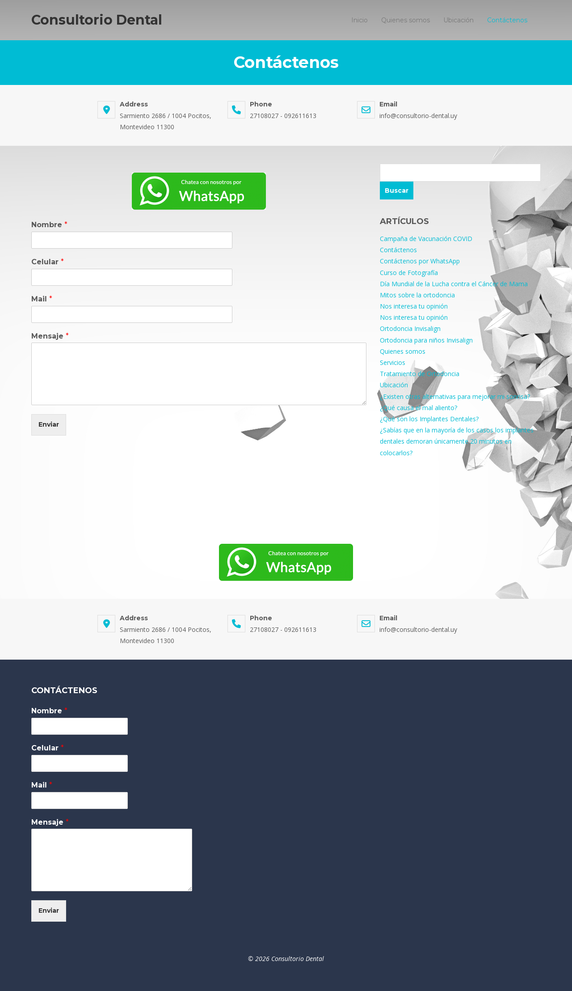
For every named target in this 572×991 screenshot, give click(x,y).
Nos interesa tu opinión (414, 306)
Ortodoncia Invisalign (410, 328)
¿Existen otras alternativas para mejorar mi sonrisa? (455, 396)
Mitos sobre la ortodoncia (417, 295)
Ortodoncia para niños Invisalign (426, 340)
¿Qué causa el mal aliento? (418, 407)
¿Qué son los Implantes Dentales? (429, 419)
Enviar (48, 424)
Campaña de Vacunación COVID (426, 238)
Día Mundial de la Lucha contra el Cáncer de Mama (454, 284)
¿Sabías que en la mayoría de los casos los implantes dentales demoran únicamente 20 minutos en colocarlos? (457, 441)
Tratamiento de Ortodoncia (419, 373)
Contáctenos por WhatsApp (420, 261)
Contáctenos (507, 20)
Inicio (359, 20)
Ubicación (458, 20)
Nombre (49, 224)
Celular (47, 262)
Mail (41, 299)
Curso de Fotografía (409, 272)
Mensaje (50, 336)
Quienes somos (405, 20)
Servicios (392, 362)
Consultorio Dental (96, 20)
